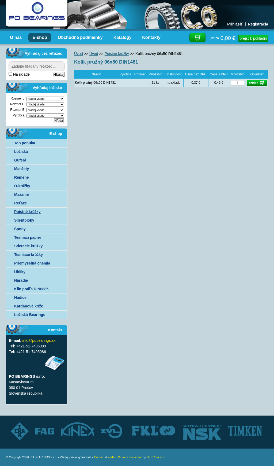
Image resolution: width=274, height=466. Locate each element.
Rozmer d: (18, 98)
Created (99, 457)
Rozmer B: (17, 110)
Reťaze (20, 203)
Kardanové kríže (28, 306)
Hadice (20, 297)
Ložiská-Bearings (29, 315)
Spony (20, 229)
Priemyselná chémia (32, 263)
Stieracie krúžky (28, 246)
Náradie (21, 280)
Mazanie (21, 194)
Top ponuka (24, 143)
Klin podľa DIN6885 (31, 289)
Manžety (21, 169)
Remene (21, 177)
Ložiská (21, 151)
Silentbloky (24, 220)
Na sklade (19, 74)
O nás (16, 37)
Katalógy (122, 37)
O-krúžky (22, 186)
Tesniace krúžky (28, 254)
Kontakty (151, 37)
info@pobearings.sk (39, 340)
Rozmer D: (17, 104)
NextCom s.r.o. (156, 457)
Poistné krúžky (27, 212)
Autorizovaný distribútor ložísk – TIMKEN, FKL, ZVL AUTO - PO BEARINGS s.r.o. (36, 13)
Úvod (78, 54)
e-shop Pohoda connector (125, 457)
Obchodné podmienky (80, 37)
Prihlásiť (234, 24)
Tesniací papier (27, 237)
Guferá (20, 160)
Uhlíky (19, 272)
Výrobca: (19, 115)
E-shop (39, 37)
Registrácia (258, 24)
